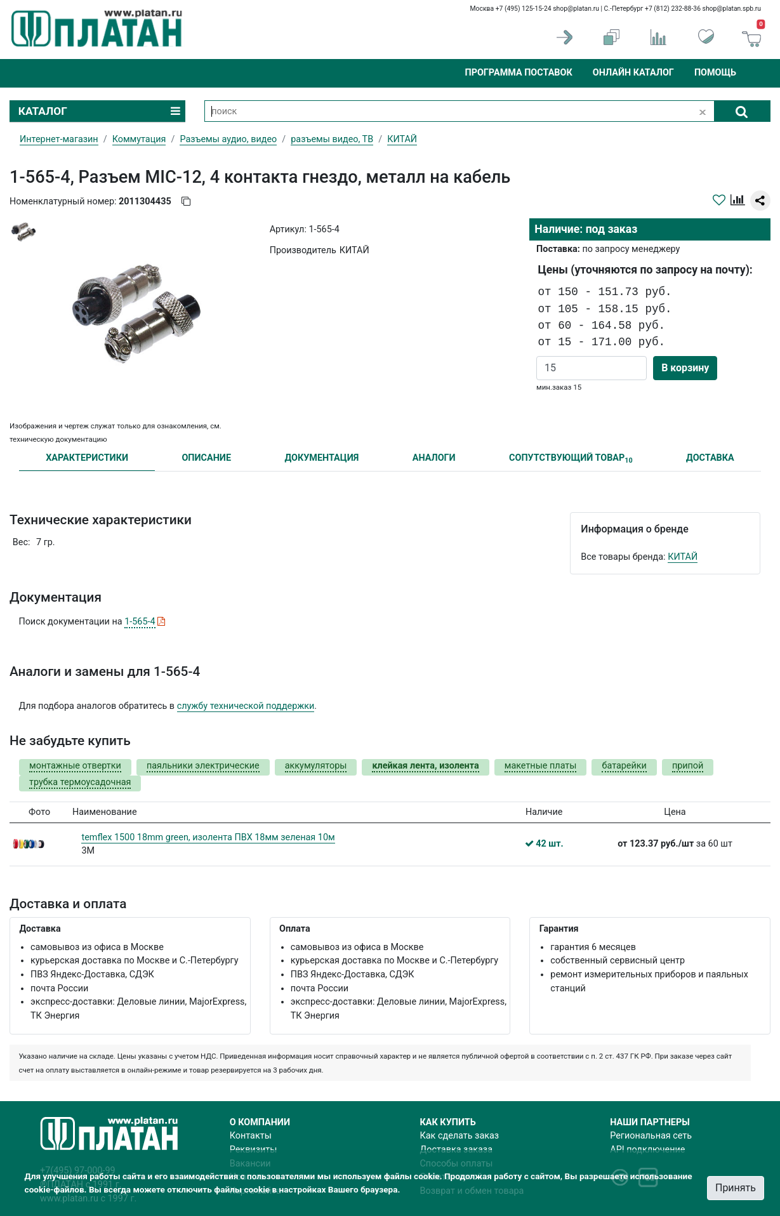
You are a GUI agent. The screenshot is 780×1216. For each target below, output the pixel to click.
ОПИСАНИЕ (206, 458)
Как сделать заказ (459, 1135)
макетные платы (541, 765)
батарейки (624, 765)
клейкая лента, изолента (425, 765)
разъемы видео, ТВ (332, 139)
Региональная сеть (651, 1135)
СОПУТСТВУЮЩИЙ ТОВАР (571, 459)
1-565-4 (139, 621)
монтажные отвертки (75, 765)
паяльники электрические (203, 765)
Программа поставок (518, 72)
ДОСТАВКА (710, 458)
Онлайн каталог (633, 72)
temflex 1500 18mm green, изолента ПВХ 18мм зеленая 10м (207, 837)
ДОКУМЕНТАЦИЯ (321, 458)
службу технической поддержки (246, 706)
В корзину (685, 368)
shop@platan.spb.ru (732, 8)
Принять (735, 1188)
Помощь (715, 72)
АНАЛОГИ (434, 458)
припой (688, 765)
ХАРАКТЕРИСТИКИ (87, 458)
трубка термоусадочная (80, 782)
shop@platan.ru (576, 8)
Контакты (251, 1135)
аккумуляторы (316, 765)
